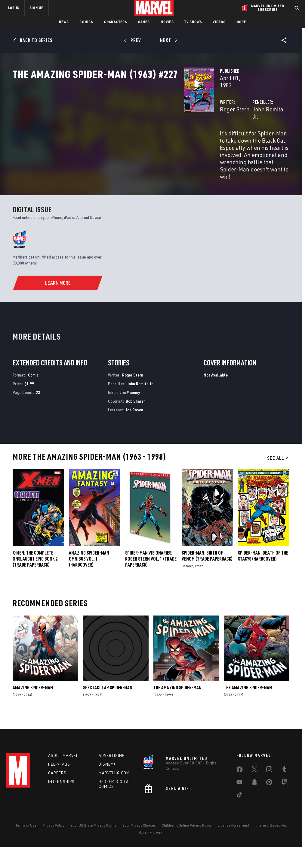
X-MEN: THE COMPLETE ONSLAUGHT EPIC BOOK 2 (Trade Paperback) (35, 569)
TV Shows (193, 22)
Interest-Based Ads (271, 825)
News (64, 22)
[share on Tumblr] (284, 770)
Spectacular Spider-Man (107, 698)
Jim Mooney (130, 402)
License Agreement (233, 825)
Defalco (187, 576)
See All (278, 468)
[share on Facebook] (239, 771)
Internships (61, 781)
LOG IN (14, 7)
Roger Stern (115, 128)
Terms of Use (25, 825)
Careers (57, 772)
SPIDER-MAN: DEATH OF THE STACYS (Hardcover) (263, 566)
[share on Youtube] (239, 783)
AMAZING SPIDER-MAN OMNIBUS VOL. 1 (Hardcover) (89, 569)
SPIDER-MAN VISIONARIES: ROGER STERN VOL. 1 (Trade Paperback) (151, 569)
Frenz (199, 576)
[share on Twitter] (254, 770)
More (241, 22)
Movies (167, 22)
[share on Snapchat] (254, 783)
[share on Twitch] (284, 783)
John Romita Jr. (211, 128)
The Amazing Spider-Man (177, 698)
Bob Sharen (136, 410)
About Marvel (63, 755)
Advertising (112, 755)
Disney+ (107, 764)
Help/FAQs (59, 764)
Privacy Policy (53, 825)
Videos (219, 22)
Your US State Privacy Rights (93, 825)
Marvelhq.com (114, 772)
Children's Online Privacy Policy (187, 825)
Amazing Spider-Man (33, 698)
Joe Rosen (134, 419)
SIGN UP (36, 7)
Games (144, 22)
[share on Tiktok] (239, 796)
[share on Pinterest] (269, 783)
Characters (115, 22)
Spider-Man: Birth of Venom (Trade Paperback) (207, 566)
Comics (86, 22)
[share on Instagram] (269, 770)
